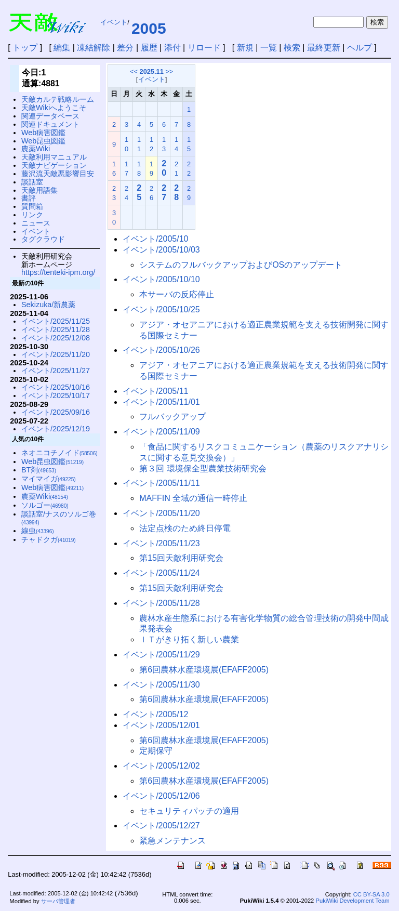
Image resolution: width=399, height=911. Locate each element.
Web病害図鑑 (43, 132)
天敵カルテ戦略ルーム (57, 99)
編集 (62, 47)
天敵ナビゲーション (54, 165)
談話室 (32, 182)
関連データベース (50, 116)
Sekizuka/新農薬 (48, 304)
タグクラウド (43, 239)
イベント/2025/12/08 (55, 338)
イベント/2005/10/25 (161, 309)
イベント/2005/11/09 (161, 431)
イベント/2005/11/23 (161, 543)
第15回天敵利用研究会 (181, 557)
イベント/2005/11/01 (161, 402)
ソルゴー (45, 505)
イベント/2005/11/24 (161, 573)
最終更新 (323, 47)
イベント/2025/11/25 (55, 321)
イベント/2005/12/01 (161, 725)
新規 (245, 47)
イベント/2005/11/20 (161, 513)
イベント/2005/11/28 (161, 603)
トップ (24, 47)
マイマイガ (48, 478)
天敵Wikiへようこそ (53, 107)
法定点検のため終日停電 (185, 528)
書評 (28, 198)
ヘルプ (359, 47)
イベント (113, 22)
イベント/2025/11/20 (55, 354)
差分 (125, 47)
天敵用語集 (39, 190)
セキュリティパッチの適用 (189, 811)
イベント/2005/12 (155, 714)
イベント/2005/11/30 (161, 684)
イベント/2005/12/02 (161, 765)
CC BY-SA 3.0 (371, 894)
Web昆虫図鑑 (43, 141)
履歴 (149, 47)
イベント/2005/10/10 (161, 279)
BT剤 (38, 470)
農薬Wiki (35, 148)
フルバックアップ (172, 416)
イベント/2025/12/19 (55, 429)
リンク (32, 214)
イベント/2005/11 (155, 391)
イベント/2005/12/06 (161, 795)
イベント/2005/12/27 (161, 825)
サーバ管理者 (58, 901)
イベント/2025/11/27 (55, 370)
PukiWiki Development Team (352, 900)
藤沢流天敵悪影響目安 (57, 173)
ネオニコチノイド (59, 452)
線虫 (37, 530)
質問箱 (32, 206)
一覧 (268, 47)
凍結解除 (93, 47)
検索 (292, 47)
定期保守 (155, 750)
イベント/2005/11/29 (161, 654)
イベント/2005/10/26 (161, 350)
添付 (172, 47)
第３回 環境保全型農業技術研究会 (202, 468)
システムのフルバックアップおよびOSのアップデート (240, 264)
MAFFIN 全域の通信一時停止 (193, 498)
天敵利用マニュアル (54, 157)
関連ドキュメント (50, 124)
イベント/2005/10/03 (161, 249)
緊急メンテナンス (172, 840)
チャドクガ (48, 539)
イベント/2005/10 (155, 238)
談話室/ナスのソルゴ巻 (58, 518)
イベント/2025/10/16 (55, 387)
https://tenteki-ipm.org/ (58, 272)
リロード (204, 47)
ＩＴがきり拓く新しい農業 (189, 639)
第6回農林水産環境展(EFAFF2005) (204, 669)
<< (134, 71)
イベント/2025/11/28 (55, 329)
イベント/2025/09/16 (55, 412)
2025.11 (152, 71)
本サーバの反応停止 (176, 294)
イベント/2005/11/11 (161, 483)
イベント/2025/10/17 (55, 395)
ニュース (35, 223)
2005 (148, 28)
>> (169, 71)
